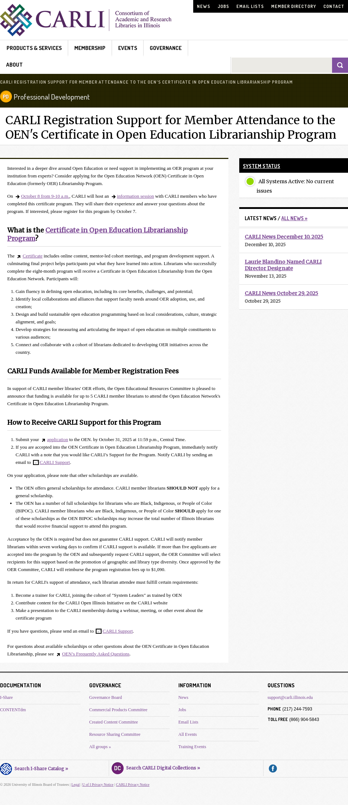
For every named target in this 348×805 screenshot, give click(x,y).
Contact (333, 6)
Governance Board (105, 697)
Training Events (192, 746)
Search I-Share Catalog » (34, 767)
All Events (187, 734)
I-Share (6, 697)
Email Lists (250, 6)
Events (127, 48)
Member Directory (293, 6)
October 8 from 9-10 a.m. (45, 196)
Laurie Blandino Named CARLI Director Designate (283, 265)
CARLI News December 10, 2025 (284, 237)
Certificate (32, 256)
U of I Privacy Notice (97, 785)
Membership (89, 48)
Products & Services (34, 48)
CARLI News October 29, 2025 (281, 293)
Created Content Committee (113, 722)
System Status (261, 166)
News (203, 6)
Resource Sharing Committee (114, 734)
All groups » (100, 746)
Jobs (223, 6)
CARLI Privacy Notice (132, 785)
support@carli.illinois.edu (290, 697)
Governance (166, 48)
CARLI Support (55, 462)
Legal (75, 785)
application (57, 439)
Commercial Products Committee (118, 709)
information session (135, 196)
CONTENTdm (13, 709)
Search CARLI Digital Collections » (156, 767)
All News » (294, 218)
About (14, 64)
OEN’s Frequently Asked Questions (95, 654)
